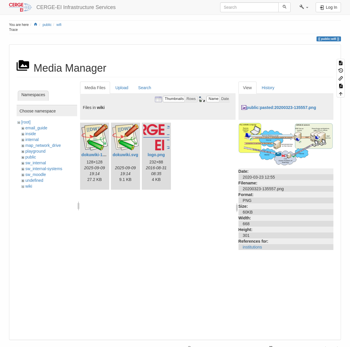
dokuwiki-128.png (99, 154)
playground (35, 151)
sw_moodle (35, 174)
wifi (58, 25)
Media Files (95, 87)
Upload (121, 87)
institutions (252, 247)
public (47, 25)
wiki (28, 186)
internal (32, 139)
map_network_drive (43, 145)
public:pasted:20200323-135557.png (281, 107)
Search (144, 87)
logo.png (156, 154)
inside (30, 133)
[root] (26, 122)
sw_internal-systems (43, 168)
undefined (34, 180)
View (247, 87)
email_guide (36, 128)
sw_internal (35, 163)
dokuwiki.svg (125, 154)
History (268, 87)
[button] (304, 7)
